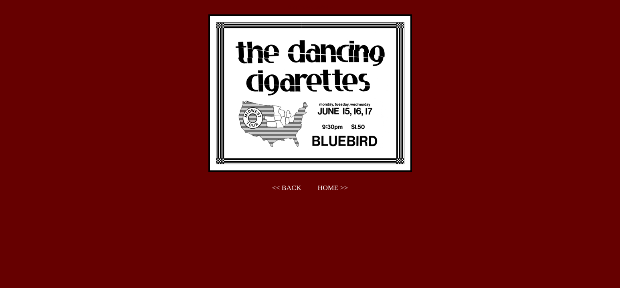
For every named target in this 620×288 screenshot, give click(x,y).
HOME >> (332, 188)
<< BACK (286, 188)
